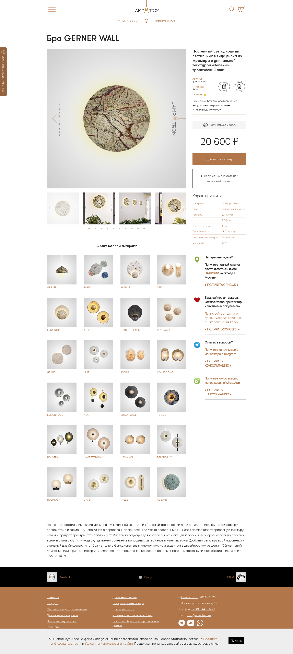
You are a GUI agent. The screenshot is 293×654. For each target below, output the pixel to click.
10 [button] (144, 229)
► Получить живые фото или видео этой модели (219, 178)
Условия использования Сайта (132, 615)
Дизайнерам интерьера (62, 615)
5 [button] (114, 229)
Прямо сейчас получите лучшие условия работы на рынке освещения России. (223, 318)
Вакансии (53, 627)
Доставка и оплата (125, 597)
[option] (116, 118)
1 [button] (89, 229)
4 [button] (107, 229)
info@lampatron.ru (165, 20)
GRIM (230, 577)
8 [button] (132, 229)
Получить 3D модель (219, 125)
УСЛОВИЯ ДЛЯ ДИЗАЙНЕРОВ (3, 71)
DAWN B (64, 577)
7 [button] (126, 229)
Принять (236, 640)
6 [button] (120, 229)
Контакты (53, 597)
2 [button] (95, 229)
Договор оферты (123, 609)
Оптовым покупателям (62, 621)
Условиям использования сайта (109, 643)
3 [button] (101, 229)
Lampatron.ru (189, 597)
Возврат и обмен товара (128, 603)
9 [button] (138, 229)
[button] (54, 119)
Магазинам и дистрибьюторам (67, 609)
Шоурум (52, 603)
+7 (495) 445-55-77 (128, 20)
